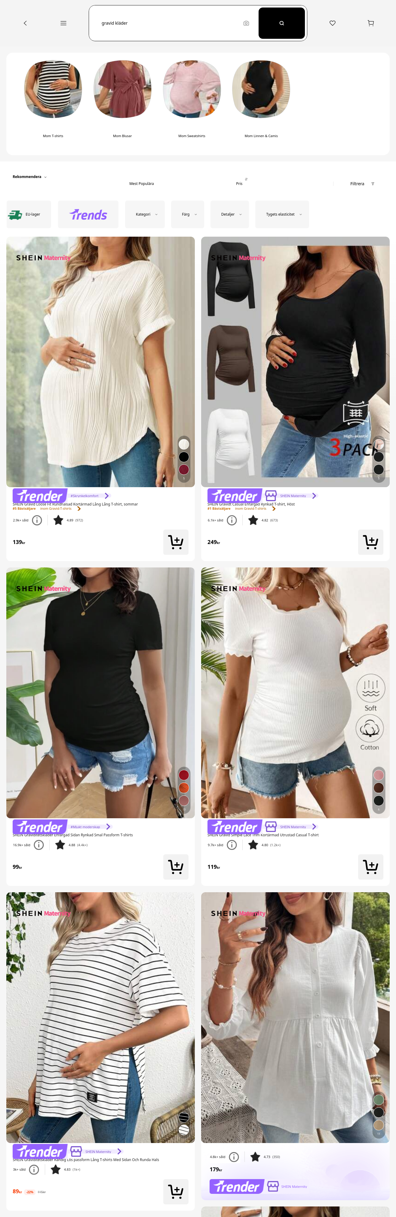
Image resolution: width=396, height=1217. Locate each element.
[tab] (141, 177)
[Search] (282, 23)
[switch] (53, 104)
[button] (170, 23)
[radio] (28, 214)
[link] (62, 495)
